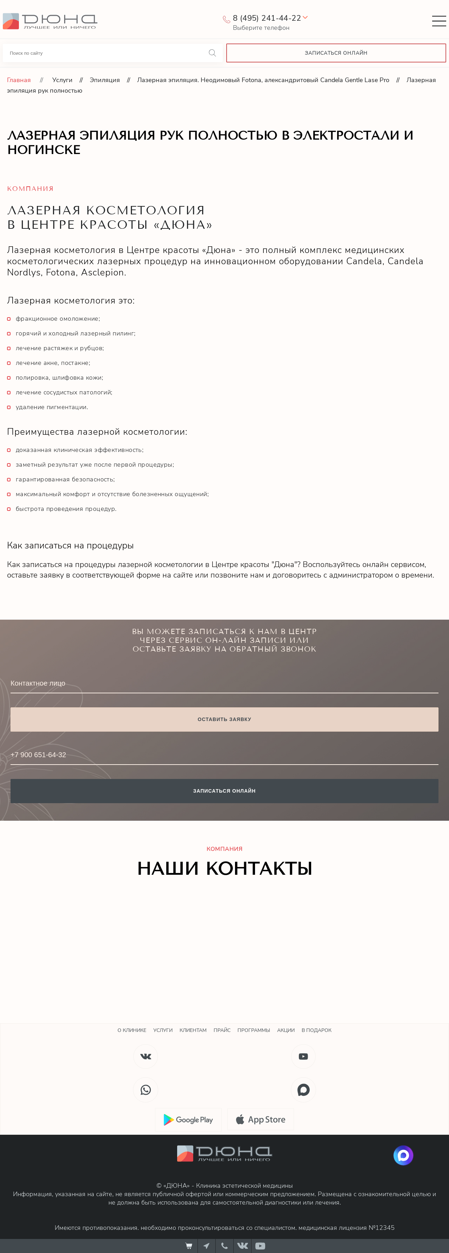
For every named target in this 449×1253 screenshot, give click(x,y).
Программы (253, 1030)
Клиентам (193, 1030)
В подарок (316, 1030)
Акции (286, 1030)
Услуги (62, 80)
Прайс (222, 1030)
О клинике (132, 1030)
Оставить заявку (225, 719)
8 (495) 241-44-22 (267, 18)
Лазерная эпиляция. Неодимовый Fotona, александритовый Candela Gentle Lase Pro (263, 80)
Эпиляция (105, 80)
